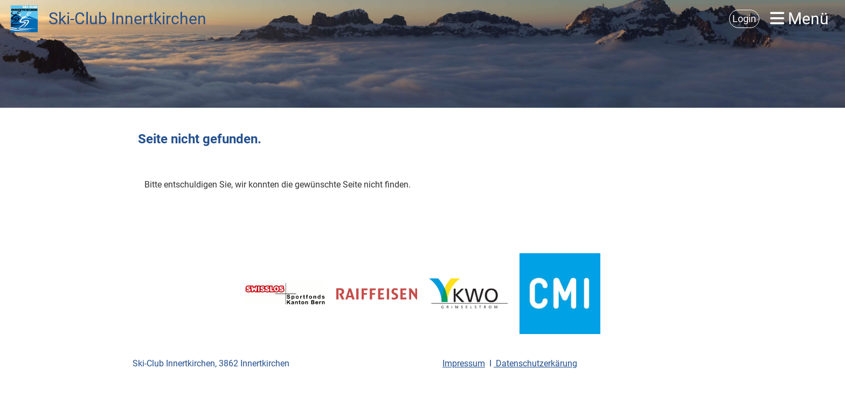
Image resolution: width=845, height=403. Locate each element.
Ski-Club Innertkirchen (127, 18)
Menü (799, 18)
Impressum (463, 363)
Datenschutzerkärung (535, 363)
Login (744, 18)
